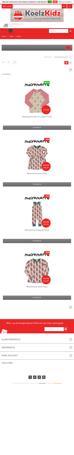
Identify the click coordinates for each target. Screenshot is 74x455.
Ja (49, 2)
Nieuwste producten (61, 57)
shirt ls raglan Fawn (37, 117)
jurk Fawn (37, 173)
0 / (7, 6)
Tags (11, 36)
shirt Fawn (37, 287)
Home (4, 36)
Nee (55, 2)
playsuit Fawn (37, 230)
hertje (19, 36)
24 (9, 62)
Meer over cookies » (65, 2)
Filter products (13, 48)
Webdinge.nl (58, 383)
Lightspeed (42, 383)
